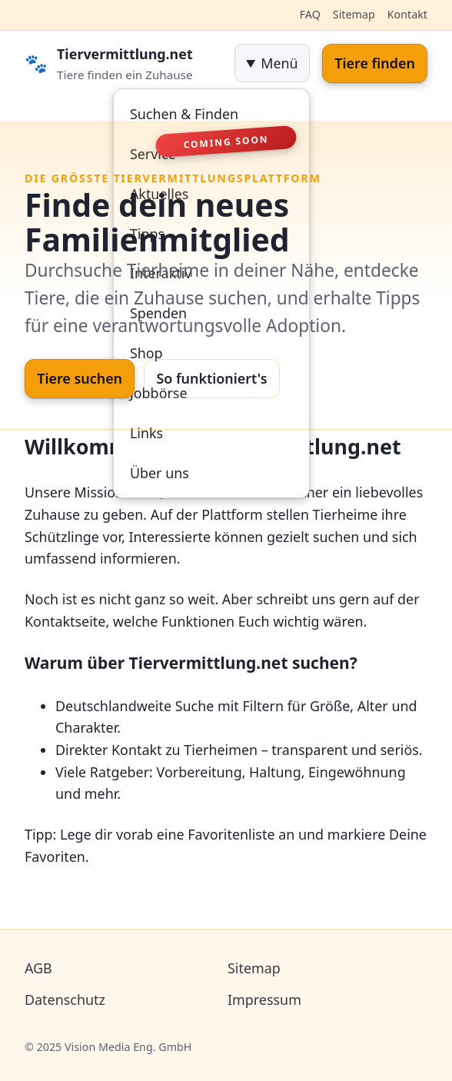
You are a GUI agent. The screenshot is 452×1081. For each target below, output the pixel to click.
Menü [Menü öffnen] (279, 63)
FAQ (310, 14)
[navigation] (272, 63)
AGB (38, 968)
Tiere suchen (79, 378)
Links (146, 433)
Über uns (159, 473)
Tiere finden (374, 63)
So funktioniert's (211, 378)
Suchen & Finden (184, 114)
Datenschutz (65, 999)
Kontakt (407, 14)
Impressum (264, 999)
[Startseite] (123, 63)
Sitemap (354, 14)
